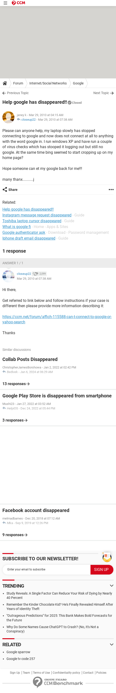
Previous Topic (18, 93)
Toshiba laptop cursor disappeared (31, 221)
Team (26, 672)
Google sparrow (18, 652)
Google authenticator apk (23, 232)
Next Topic (101, 93)
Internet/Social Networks (48, 83)
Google (78, 83)
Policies (101, 672)
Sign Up (15, 672)
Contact (88, 672)
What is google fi (16, 226)
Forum (18, 83)
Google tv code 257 (20, 659)
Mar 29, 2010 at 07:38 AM (55, 119)
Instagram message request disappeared (36, 215)
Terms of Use (41, 672)
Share (13, 190)
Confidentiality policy (66, 672)
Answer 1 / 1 (12, 263)
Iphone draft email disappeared (28, 238)
